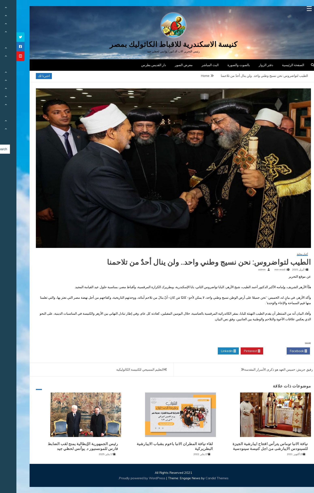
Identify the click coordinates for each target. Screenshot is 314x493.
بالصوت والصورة (222, 65)
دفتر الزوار (249, 65)
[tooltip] (4, 37)
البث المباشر (193, 65)
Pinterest (235, 351)
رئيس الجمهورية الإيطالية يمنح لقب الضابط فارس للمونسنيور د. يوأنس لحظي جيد (66, 446)
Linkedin (211, 351)
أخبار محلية (286, 254)
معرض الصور (167, 65)
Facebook (282, 351)
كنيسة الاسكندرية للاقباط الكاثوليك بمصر (157, 44)
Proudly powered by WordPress (126, 478)
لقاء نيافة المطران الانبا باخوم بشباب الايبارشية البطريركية (158, 446)
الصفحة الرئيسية (277, 65)
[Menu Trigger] (292, 8)
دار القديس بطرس (137, 65)
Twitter (258, 351)
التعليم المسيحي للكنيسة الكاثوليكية (123, 369)
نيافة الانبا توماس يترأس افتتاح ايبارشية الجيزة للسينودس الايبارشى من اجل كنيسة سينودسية (254, 446)
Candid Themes (200, 478)
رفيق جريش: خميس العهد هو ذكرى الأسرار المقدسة (262, 369)
